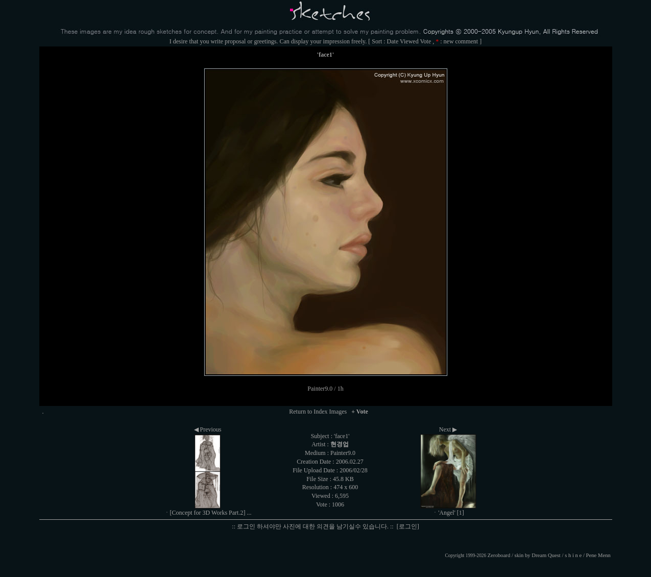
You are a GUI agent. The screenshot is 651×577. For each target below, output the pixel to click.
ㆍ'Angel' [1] (448, 512)
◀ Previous (208, 429)
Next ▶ (448, 429)
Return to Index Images (318, 411)
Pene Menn (598, 555)
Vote (425, 41)
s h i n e (573, 555)
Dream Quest (546, 555)
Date (393, 41)
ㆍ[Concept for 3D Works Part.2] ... (208, 512)
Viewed (409, 41)
